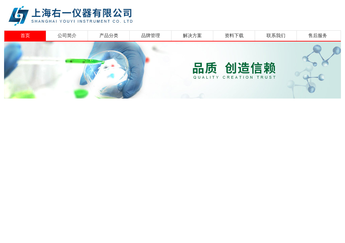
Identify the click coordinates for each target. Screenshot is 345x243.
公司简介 (67, 35)
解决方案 (192, 35)
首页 (25, 35)
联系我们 (275, 35)
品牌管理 (150, 35)
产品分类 (108, 35)
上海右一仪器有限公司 (96, 14)
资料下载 (234, 35)
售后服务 (317, 35)
